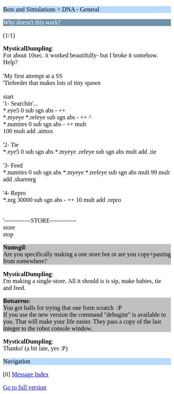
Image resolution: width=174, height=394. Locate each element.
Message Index (30, 374)
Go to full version (24, 387)
